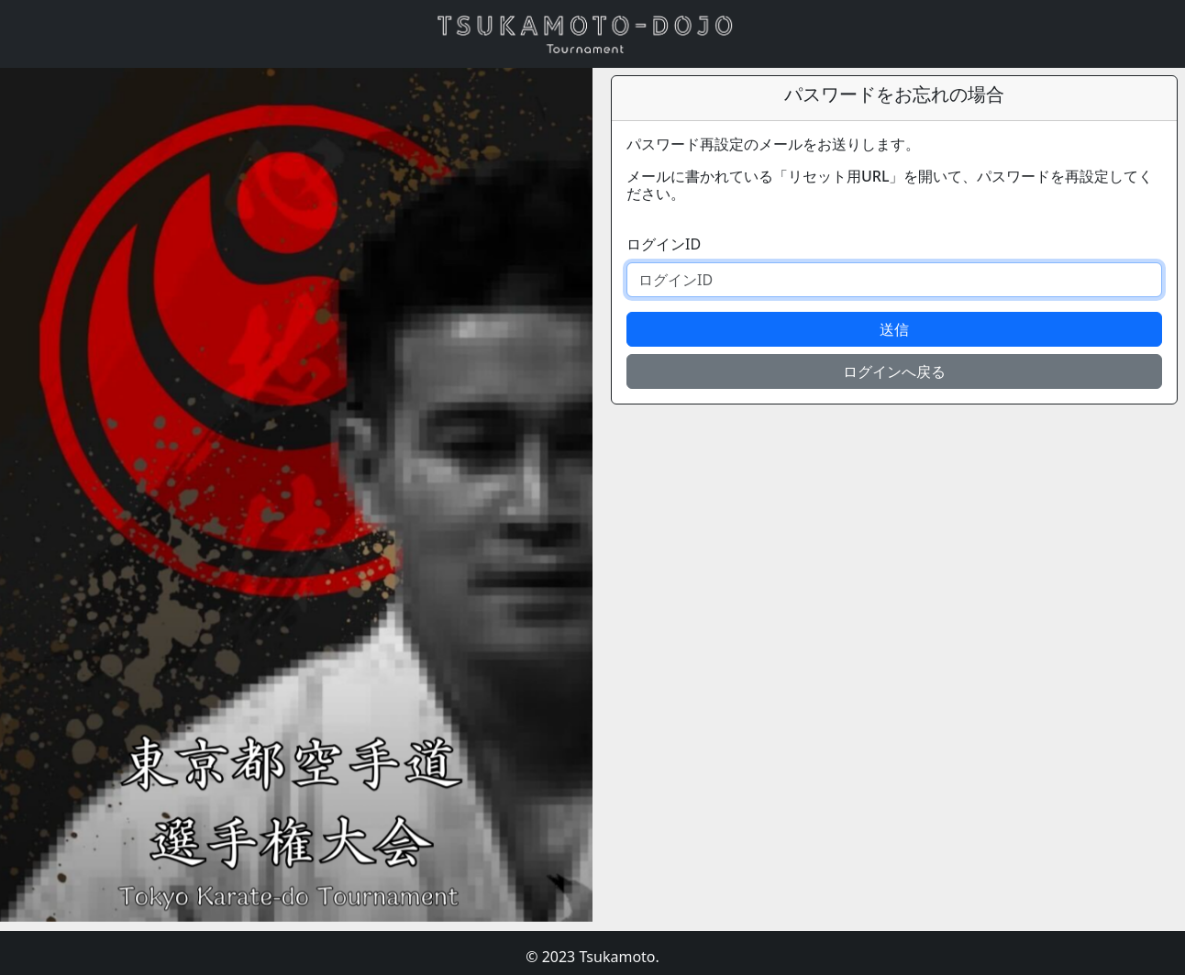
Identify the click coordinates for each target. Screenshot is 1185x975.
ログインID (663, 244)
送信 (894, 329)
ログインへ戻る (894, 371)
